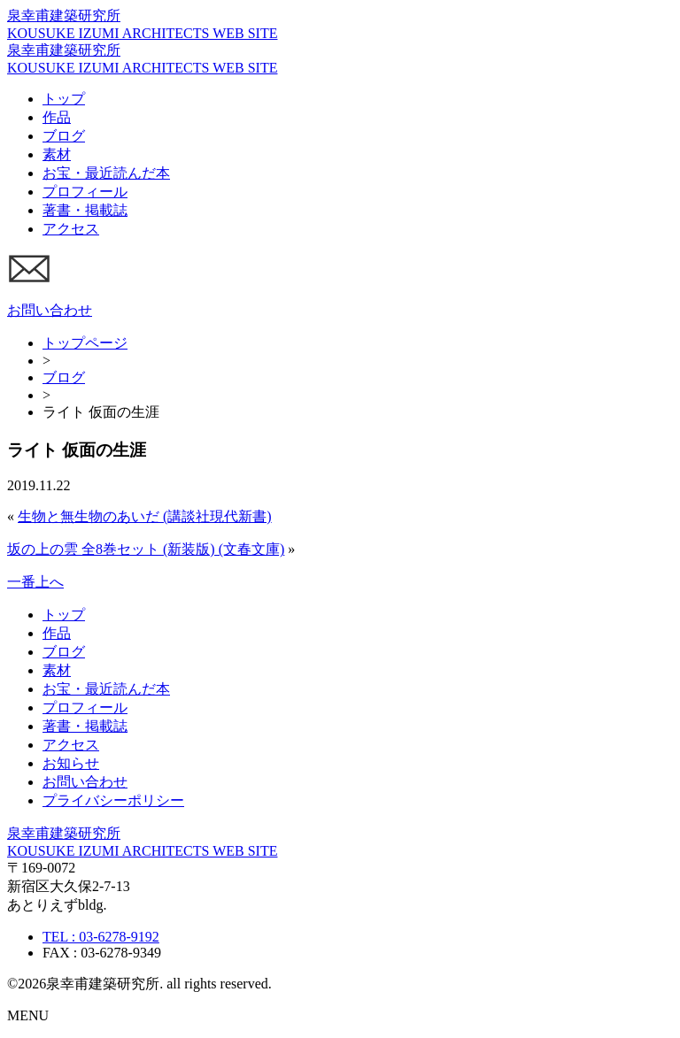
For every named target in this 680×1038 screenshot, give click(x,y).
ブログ (63, 135)
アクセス (70, 228)
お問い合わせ (85, 781)
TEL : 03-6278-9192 (100, 936)
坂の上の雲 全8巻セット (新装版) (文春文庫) (145, 549)
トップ (63, 98)
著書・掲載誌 (85, 210)
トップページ (85, 342)
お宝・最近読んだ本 (106, 173)
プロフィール (85, 191)
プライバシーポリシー (113, 800)
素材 (56, 154)
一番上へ (35, 581)
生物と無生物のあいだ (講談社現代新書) (145, 516)
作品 (56, 117)
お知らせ (70, 763)
